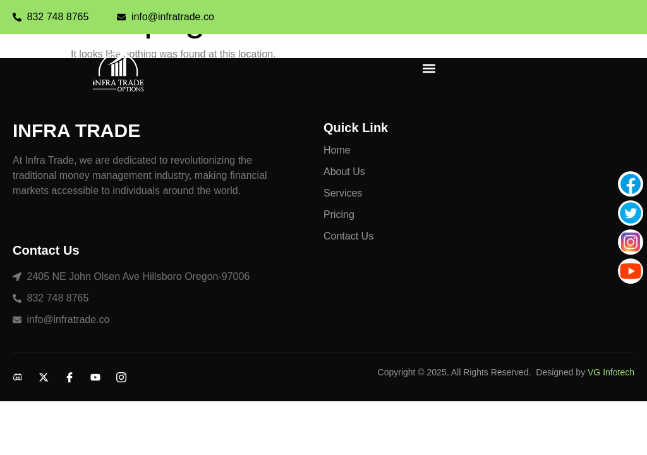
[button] (429, 68)
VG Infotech (611, 372)
